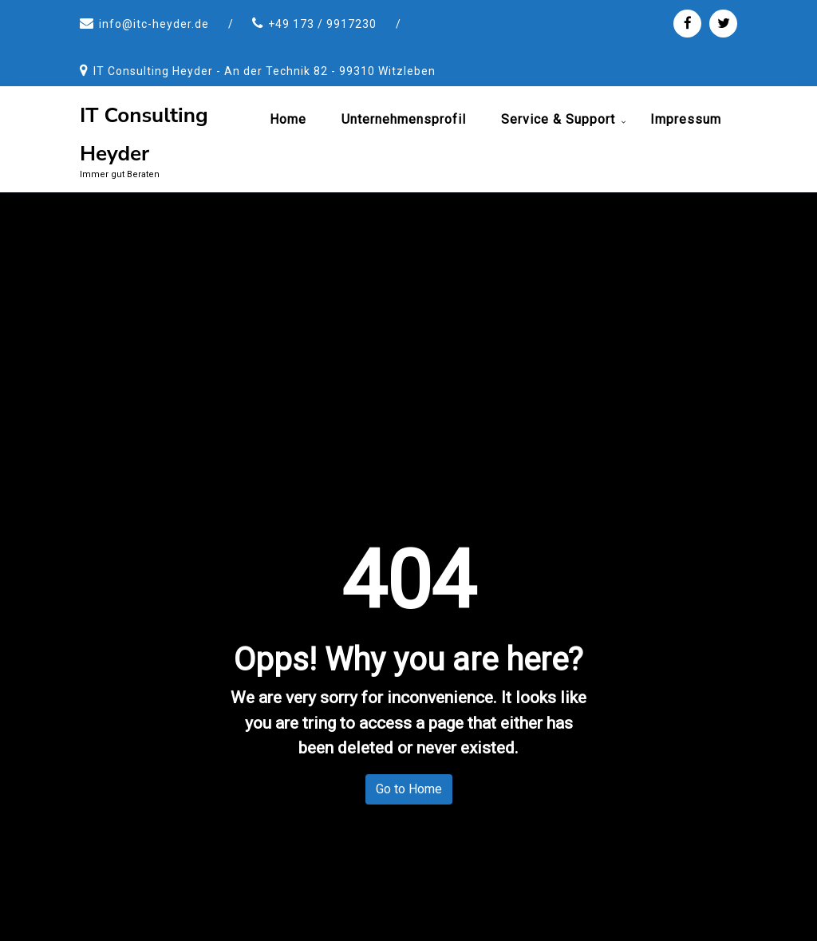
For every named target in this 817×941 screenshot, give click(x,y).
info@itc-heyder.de (154, 24)
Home (288, 119)
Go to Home (409, 789)
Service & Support (558, 119)
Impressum (685, 119)
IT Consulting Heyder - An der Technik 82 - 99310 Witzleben (264, 71)
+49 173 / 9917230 (322, 24)
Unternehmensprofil (403, 119)
